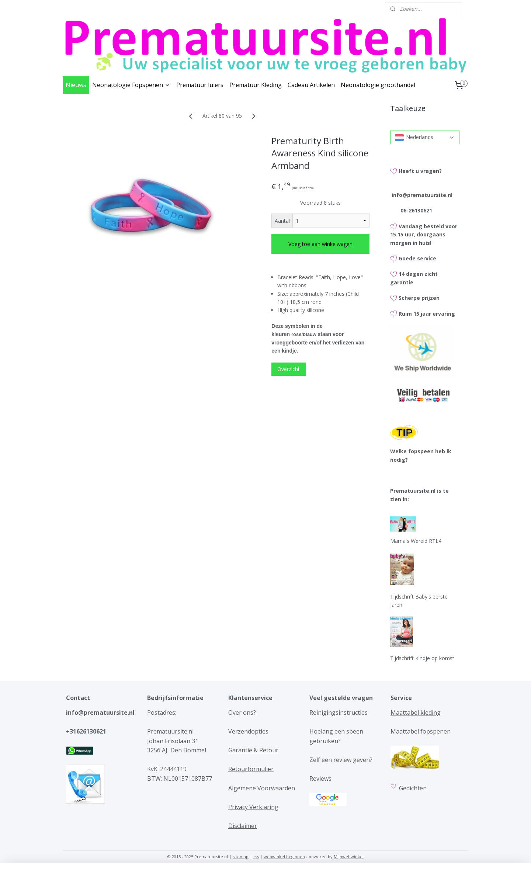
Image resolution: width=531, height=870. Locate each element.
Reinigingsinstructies (338, 712)
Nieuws (76, 85)
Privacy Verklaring (253, 807)
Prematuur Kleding (255, 85)
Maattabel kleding (416, 712)
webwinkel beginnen (284, 856)
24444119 (173, 769)
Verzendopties (248, 731)
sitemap (241, 856)
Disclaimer (242, 826)
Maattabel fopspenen (421, 731)
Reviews (320, 778)
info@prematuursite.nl (422, 194)
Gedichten (413, 788)
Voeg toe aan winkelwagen (320, 243)
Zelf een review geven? (340, 760)
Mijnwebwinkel (349, 856)
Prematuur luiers (199, 85)
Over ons (240, 712)
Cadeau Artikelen (311, 85)
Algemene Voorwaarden (261, 788)
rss (256, 856)
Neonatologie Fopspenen (131, 85)
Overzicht (288, 368)
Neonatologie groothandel (378, 85)
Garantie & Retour (253, 750)
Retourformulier (251, 769)
